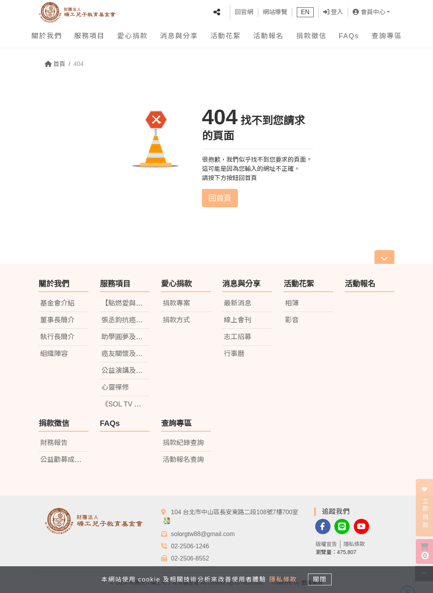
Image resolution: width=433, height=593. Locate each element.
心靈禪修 (115, 387)
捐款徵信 (311, 36)
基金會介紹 (57, 303)
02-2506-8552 (190, 558)
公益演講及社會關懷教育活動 (146, 370)
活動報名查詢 (183, 459)
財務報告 (54, 443)
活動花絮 (225, 36)
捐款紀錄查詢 (183, 443)
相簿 (292, 303)
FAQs (349, 36)
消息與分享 (179, 36)
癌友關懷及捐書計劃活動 (139, 353)
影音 (292, 320)
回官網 (244, 12)
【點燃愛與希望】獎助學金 (142, 303)
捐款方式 (176, 320)
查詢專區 (386, 36)
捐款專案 (176, 303)
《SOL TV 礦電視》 (131, 404)
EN (305, 12)
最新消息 (237, 303)
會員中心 (369, 12)
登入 (333, 12)
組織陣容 (54, 353)
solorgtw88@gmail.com (203, 534)
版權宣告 (326, 544)
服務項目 (89, 36)
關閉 (322, 579)
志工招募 (237, 337)
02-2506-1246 (190, 546)
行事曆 (234, 353)
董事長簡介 (57, 320)
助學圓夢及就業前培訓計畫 (142, 337)
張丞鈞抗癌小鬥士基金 (135, 320)
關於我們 (46, 36)
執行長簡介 (57, 337)
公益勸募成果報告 (67, 459)
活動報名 (268, 36)
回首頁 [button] (219, 198)
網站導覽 (275, 12)
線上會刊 (237, 320)
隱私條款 (354, 544)
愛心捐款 (132, 36)
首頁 (55, 64)
